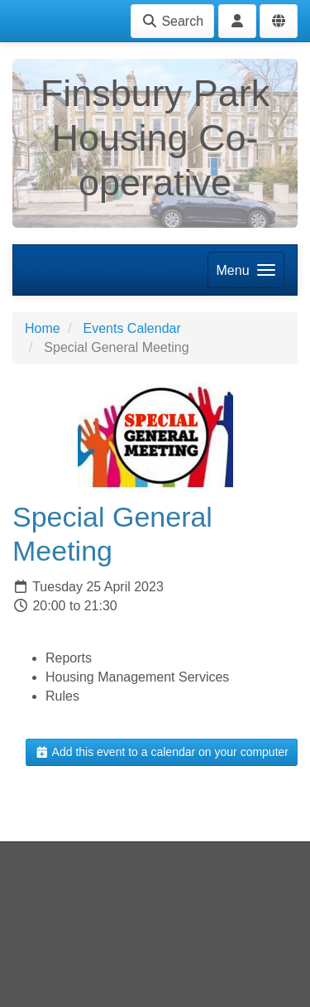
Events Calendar (131, 328)
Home (42, 328)
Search (172, 21)
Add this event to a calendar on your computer (162, 752)
